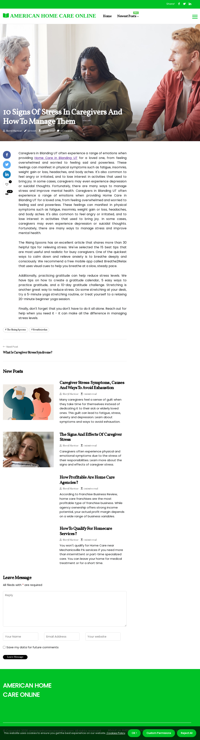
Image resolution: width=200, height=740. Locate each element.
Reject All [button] (186, 733)
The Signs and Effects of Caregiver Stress (91, 437)
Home (107, 16)
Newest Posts (127, 15)
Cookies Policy (115, 733)
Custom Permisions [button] (158, 733)
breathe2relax (40, 329)
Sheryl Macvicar (14, 131)
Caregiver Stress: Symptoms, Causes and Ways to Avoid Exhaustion (92, 385)
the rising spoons (16, 329)
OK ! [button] (134, 733)
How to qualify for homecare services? (86, 531)
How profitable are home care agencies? (87, 480)
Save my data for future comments (32, 647)
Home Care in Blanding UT (55, 158)
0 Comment (66, 131)
